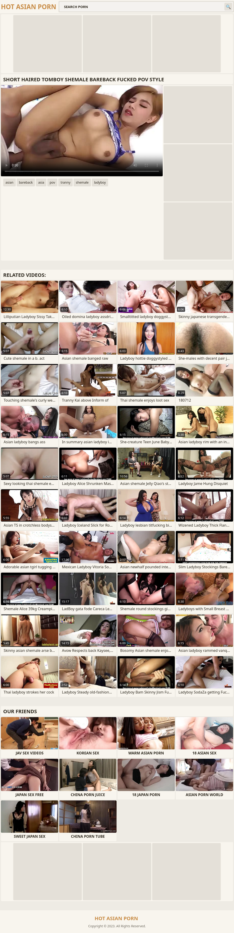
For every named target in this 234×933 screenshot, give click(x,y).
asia (41, 182)
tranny (65, 182)
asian (9, 182)
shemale (82, 182)
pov (52, 182)
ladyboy (100, 182)
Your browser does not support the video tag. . (82, 130)
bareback (26, 182)
